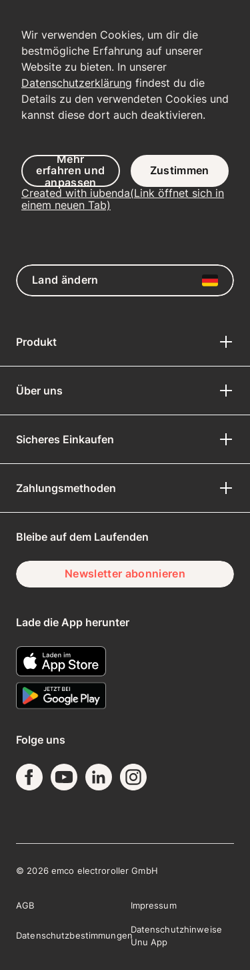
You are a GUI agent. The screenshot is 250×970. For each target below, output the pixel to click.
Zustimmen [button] (179, 170)
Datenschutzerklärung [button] (76, 82)
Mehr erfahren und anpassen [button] (70, 171)
